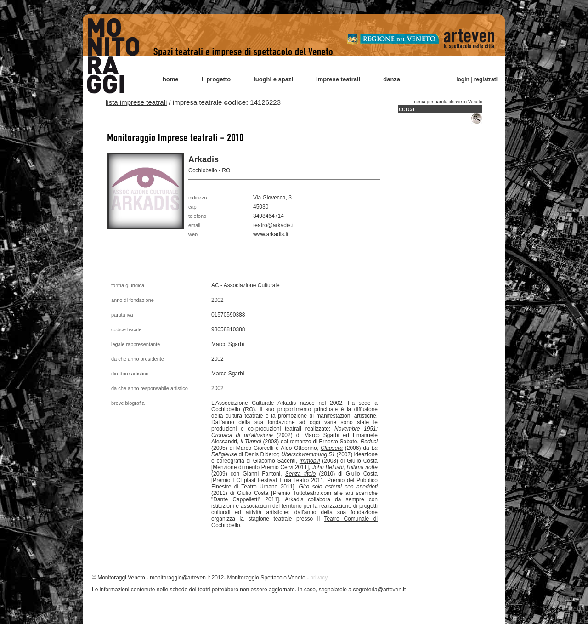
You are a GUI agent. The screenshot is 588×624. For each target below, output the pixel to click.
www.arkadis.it (270, 234)
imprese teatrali (338, 79)
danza (391, 79)
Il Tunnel (250, 441)
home (171, 79)
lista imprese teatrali (136, 102)
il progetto (216, 79)
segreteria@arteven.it (379, 589)
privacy (319, 577)
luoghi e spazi (273, 79)
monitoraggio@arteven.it (180, 577)
